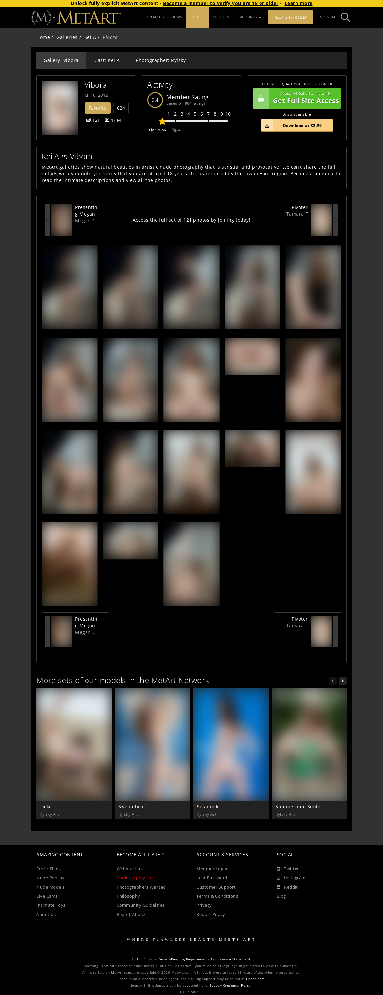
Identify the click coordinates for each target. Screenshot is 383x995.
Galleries (67, 37)
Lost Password (211, 878)
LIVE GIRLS (248, 17)
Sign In (327, 17)
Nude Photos (50, 878)
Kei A (90, 37)
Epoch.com (255, 979)
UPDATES (154, 17)
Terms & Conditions (217, 896)
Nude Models (50, 887)
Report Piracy (210, 914)
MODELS (221, 17)
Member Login (211, 869)
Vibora (96, 85)
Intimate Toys (51, 905)
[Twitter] (288, 869)
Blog (281, 896)
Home (43, 37)
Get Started (290, 17)
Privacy (204, 905)
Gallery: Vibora (61, 60)
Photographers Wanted (141, 887)
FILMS (177, 17)
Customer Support (216, 887)
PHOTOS (197, 17)
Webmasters (130, 869)
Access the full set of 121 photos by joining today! (192, 220)
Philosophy (128, 896)
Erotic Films (48, 869)
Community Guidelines (141, 905)
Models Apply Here (137, 878)
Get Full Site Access (296, 98)
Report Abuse (131, 914)
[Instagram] (291, 878)
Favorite (97, 108)
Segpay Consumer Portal (231, 985)
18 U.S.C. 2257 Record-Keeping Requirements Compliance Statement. (192, 959)
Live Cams (47, 896)
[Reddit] (287, 887)
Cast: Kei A (107, 60)
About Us (46, 914)
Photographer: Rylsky (161, 60)
